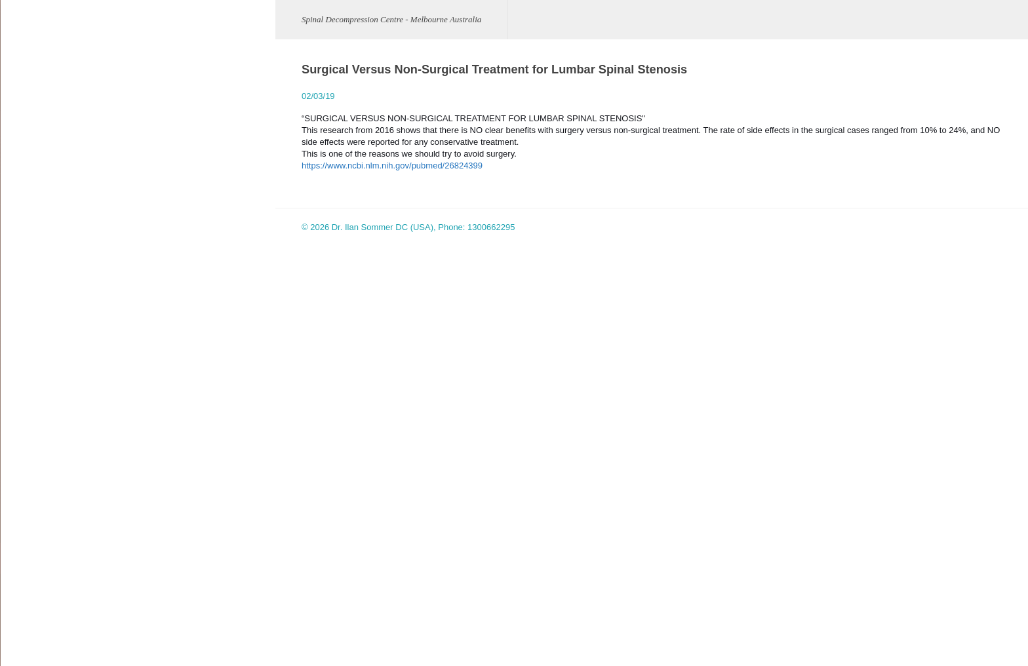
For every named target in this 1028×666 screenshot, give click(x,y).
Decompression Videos (56, 466)
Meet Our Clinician (48, 158)
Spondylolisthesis (46, 312)
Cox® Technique (44, 404)
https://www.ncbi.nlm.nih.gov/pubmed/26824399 (386, 165)
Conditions (33, 188)
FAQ (21, 496)
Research (31, 558)
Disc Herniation (42, 219)
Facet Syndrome (44, 342)
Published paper (44, 527)
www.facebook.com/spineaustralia (204, 499)
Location (29, 589)
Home (24, 127)
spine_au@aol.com (170, 461)
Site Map (30, 651)
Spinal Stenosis (42, 281)
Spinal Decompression (55, 435)
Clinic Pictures (40, 373)
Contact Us (34, 620)
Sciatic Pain (35, 250)
